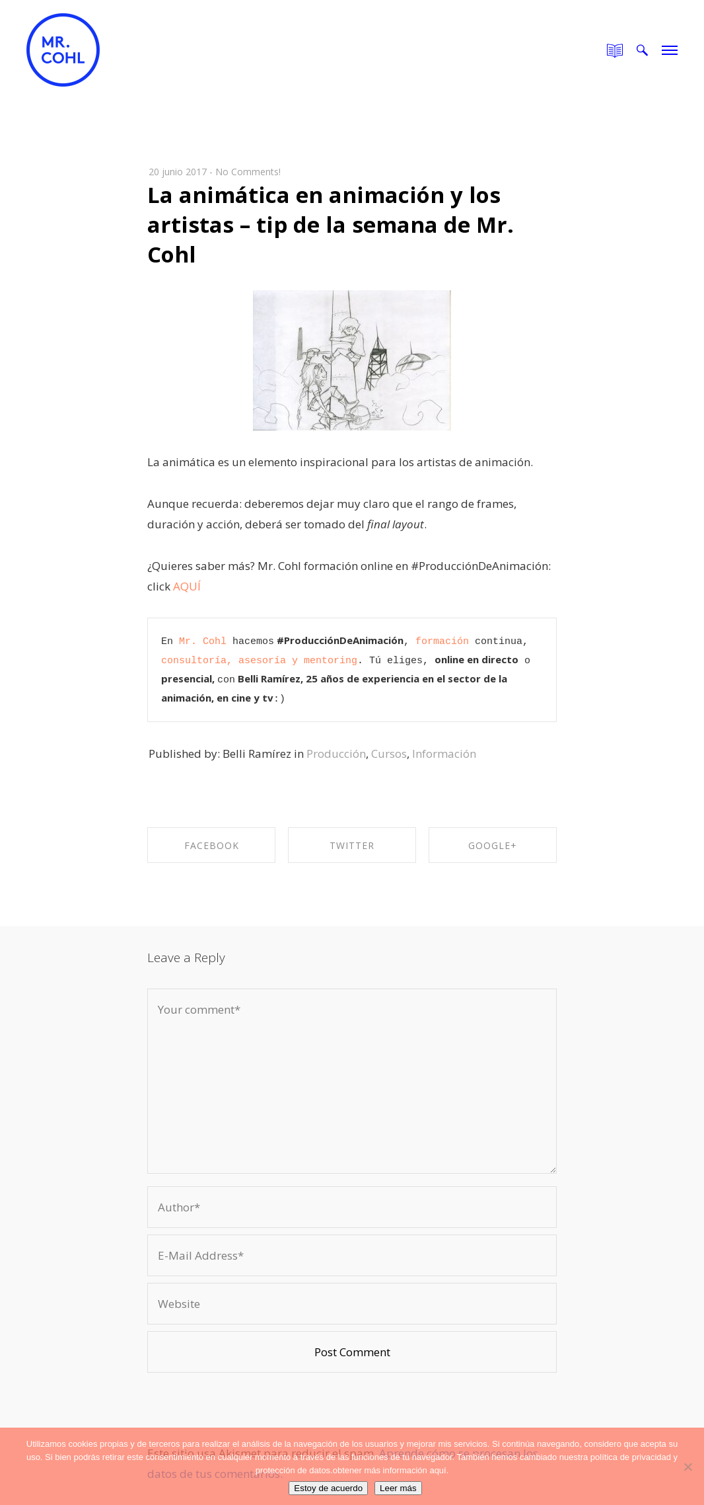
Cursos (389, 753)
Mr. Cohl (203, 641)
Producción (336, 753)
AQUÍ (187, 586)
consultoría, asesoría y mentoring (259, 661)
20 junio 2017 (178, 171)
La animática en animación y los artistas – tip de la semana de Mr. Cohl (330, 224)
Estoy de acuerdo (328, 1488)
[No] (687, 1466)
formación (442, 641)
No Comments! (248, 171)
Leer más (398, 1488)
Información (444, 753)
